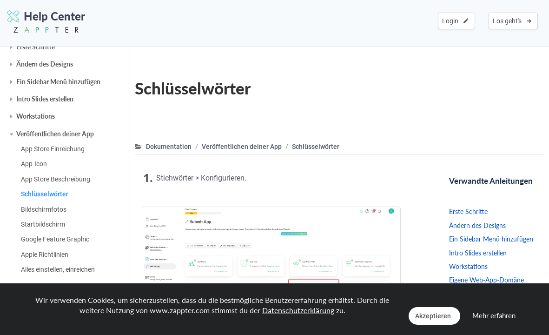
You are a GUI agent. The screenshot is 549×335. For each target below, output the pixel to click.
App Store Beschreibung (55, 179)
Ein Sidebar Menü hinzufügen (58, 82)
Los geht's (512, 21)
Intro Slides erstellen (44, 99)
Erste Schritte (35, 47)
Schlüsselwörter (44, 194)
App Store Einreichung (53, 149)
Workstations (35, 116)
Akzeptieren (433, 316)
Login (455, 21)
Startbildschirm (43, 224)
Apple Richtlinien (44, 254)
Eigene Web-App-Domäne (486, 280)
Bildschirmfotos (43, 209)
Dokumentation (169, 146)
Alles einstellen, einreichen (58, 269)
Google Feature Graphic (55, 239)
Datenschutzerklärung (298, 310)
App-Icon (34, 164)
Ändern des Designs (44, 64)
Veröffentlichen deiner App (55, 134)
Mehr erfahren (494, 315)
